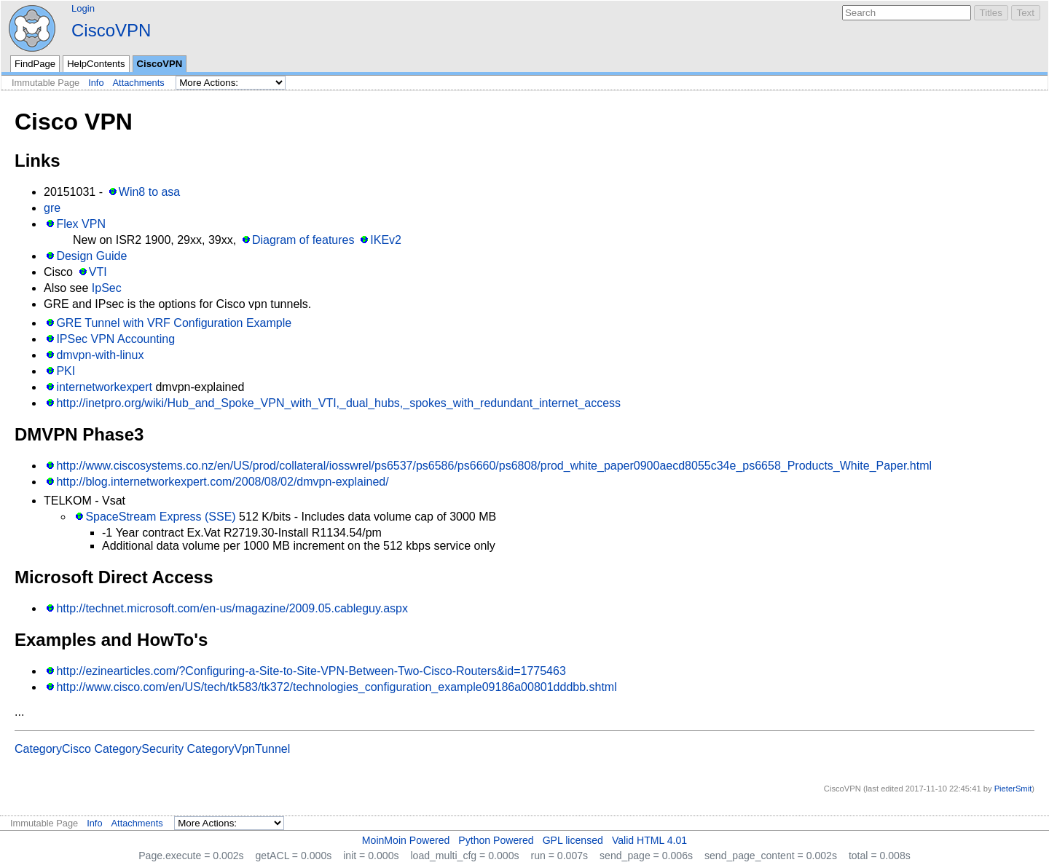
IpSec (107, 288)
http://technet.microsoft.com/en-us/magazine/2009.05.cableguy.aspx (232, 608)
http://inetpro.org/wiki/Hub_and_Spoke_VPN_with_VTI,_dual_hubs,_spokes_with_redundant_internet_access (338, 403)
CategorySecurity (139, 749)
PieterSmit (1013, 788)
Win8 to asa (149, 192)
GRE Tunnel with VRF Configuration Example (173, 323)
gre (52, 208)
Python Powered (495, 840)
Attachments (139, 82)
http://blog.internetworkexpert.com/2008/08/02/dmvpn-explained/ (222, 481)
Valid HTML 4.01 (649, 840)
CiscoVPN (111, 30)
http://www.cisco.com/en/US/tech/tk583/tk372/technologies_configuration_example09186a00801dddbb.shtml (336, 687)
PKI (65, 371)
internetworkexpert (104, 387)
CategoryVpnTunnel (239, 749)
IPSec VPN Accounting (115, 339)
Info (95, 82)
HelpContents (96, 63)
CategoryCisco (53, 749)
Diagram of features (303, 240)
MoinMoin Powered (406, 840)
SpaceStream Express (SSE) (160, 516)
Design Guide (91, 256)
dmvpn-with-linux (100, 355)
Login (83, 8)
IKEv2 (385, 240)
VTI (98, 272)
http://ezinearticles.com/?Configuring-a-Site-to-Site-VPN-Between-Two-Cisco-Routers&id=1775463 (310, 671)
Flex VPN (81, 224)
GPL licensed (573, 840)
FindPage (35, 63)
